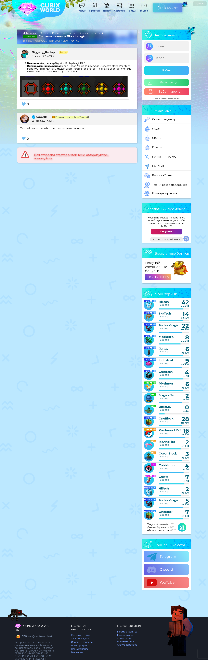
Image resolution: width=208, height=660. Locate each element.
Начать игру (167, 6)
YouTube (161, 583)
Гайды (130, 9)
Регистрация (163, 82)
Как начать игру (80, 635)
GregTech (166, 372)
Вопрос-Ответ (158, 175)
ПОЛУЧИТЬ (158, 277)
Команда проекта (160, 193)
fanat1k (39, 117)
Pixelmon (166, 383)
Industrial (166, 360)
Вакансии (77, 652)
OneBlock (166, 418)
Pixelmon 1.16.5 (170, 430)
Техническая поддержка (165, 185)
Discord (160, 570)
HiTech (164, 302)
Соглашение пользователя (125, 640)
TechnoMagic (169, 325)
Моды (152, 128)
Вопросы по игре (90, 33)
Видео (143, 9)
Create (163, 477)
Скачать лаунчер (160, 119)
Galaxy (163, 348)
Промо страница (127, 631)
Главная (30, 33)
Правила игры (125, 635)
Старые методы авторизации (167, 99)
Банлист (154, 166)
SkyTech (165, 313)
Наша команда (80, 649)
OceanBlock (168, 453)
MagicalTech (168, 395)
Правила (94, 9)
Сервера (119, 9)
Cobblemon (167, 465)
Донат (106, 9)
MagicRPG (166, 337)
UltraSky (165, 407)
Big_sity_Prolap (43, 52)
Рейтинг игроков (160, 157)
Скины (153, 138)
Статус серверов (127, 644)
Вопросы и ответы (64, 33)
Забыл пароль (164, 91)
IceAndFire (167, 442)
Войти (166, 70)
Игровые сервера (82, 642)
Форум (81, 9)
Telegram (161, 557)
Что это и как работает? (166, 239)
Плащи (153, 147)
